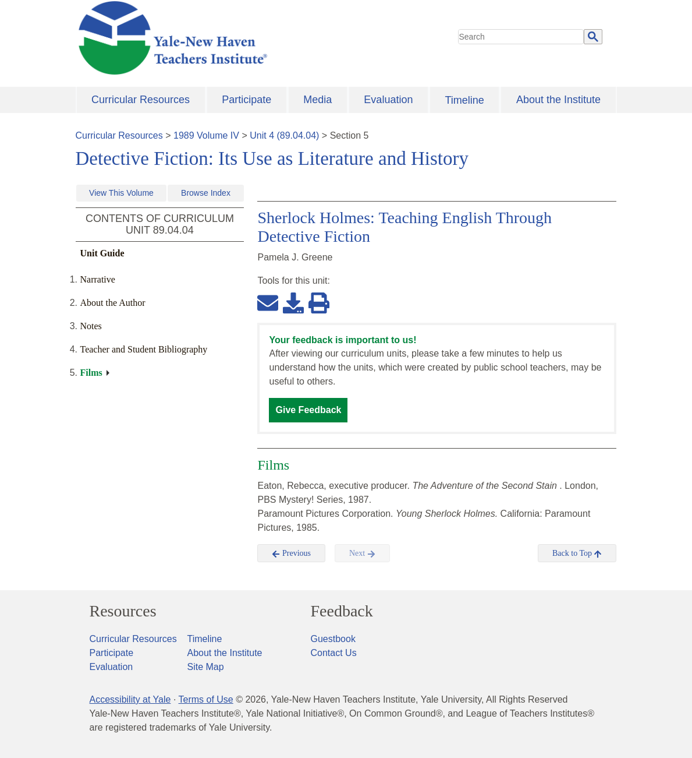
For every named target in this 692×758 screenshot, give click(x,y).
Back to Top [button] (577, 553)
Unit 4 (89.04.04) (284, 135)
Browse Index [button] (205, 193)
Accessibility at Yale (130, 699)
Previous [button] (291, 553)
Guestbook (333, 639)
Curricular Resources (140, 99)
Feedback (342, 611)
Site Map (205, 667)
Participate (246, 99)
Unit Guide (102, 253)
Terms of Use (205, 699)
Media (317, 99)
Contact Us (334, 653)
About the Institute (558, 99)
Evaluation (388, 99)
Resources (123, 611)
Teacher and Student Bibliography (144, 349)
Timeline (464, 100)
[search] (521, 37)
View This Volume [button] (121, 193)
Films (91, 373)
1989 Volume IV (206, 135)
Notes (91, 326)
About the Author (113, 303)
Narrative (97, 279)
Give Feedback (308, 410)
